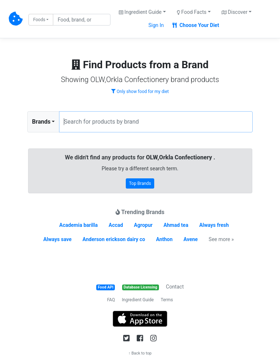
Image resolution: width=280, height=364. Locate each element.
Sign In (156, 25)
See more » (221, 239)
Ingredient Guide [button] (140, 12)
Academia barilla (78, 225)
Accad (116, 225)
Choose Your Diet (195, 25)
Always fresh (214, 225)
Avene (190, 239)
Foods (39, 19)
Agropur (143, 225)
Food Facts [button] (192, 12)
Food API (105, 287)
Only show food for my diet (140, 91)
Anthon (164, 239)
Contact (175, 287)
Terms (167, 299)
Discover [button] (235, 12)
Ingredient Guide (137, 299)
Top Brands (140, 183)
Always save (57, 239)
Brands (41, 121)
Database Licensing (140, 287)
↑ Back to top (140, 353)
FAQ (111, 299)
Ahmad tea (175, 225)
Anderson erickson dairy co (113, 239)
